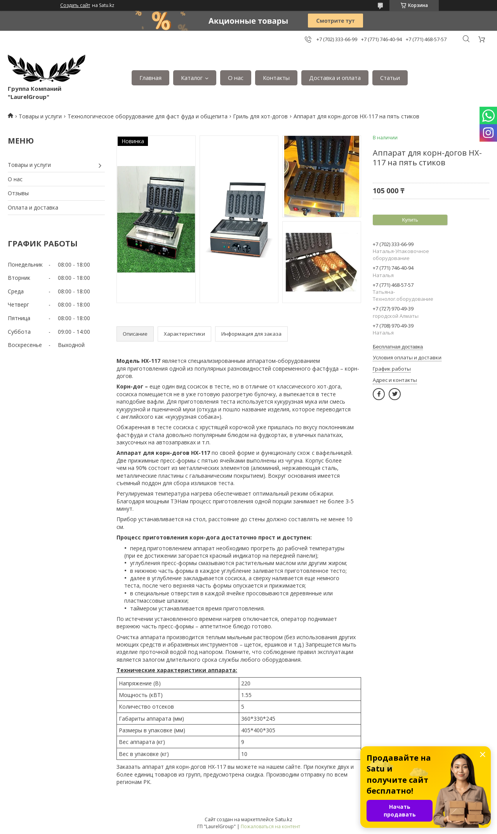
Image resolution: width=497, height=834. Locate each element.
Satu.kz (283, 819)
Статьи (390, 77)
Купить (410, 220)
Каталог (192, 77)
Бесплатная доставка (398, 347)
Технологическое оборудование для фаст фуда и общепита (148, 116)
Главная (150, 77)
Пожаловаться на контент (270, 826)
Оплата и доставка (33, 207)
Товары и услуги (40, 116)
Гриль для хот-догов (260, 116)
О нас (235, 77)
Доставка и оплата (335, 77)
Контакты (276, 77)
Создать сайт (75, 5)
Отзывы (18, 193)
